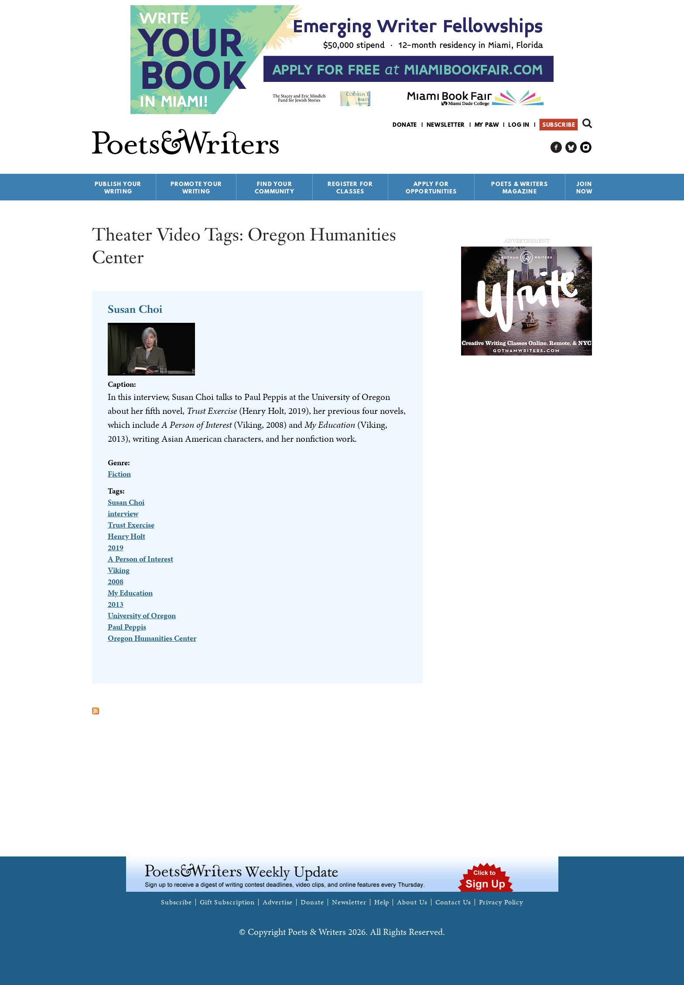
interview (123, 513)
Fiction (119, 473)
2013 (115, 604)
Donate (405, 125)
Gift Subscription (227, 902)
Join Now (584, 187)
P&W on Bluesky (571, 147)
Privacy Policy (501, 902)
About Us (412, 902)
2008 (115, 581)
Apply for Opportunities (431, 187)
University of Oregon (142, 615)
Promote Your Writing (196, 187)
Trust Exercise (131, 524)
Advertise (278, 902)
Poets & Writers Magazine (519, 187)
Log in (519, 125)
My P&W (487, 125)
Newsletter (446, 125)
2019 (115, 547)
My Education (130, 592)
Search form (587, 123)
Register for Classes (350, 187)
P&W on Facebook (556, 147)
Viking (119, 570)
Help (382, 902)
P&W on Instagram (586, 147)
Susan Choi (135, 309)
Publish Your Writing (118, 187)
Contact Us (453, 902)
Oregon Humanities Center (152, 638)
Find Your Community (274, 187)
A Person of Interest (140, 558)
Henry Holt (126, 536)
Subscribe (558, 125)
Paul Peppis (127, 626)
